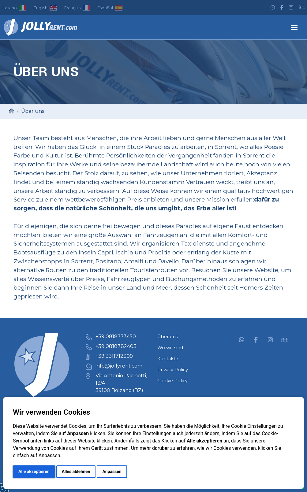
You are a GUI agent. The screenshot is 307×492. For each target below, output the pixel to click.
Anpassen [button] (111, 471)
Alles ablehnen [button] (76, 471)
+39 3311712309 (114, 356)
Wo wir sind (170, 347)
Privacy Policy (172, 369)
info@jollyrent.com (118, 366)
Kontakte (167, 358)
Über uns (167, 336)
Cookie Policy (172, 380)
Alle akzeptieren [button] (34, 471)
